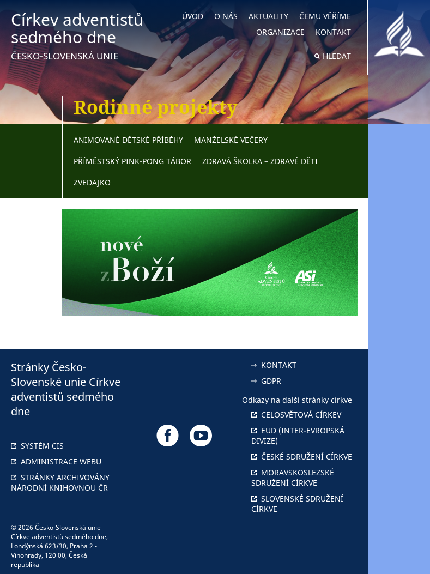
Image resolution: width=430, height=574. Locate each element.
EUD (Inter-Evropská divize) (297, 435)
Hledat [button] (337, 56)
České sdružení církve (301, 456)
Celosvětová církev (296, 414)
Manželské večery (231, 140)
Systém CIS (37, 445)
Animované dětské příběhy (128, 140)
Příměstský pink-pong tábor (132, 161)
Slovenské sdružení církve (297, 503)
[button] (399, 287)
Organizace (280, 32)
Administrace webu (56, 461)
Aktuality (268, 16)
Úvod (192, 16)
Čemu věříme (325, 16)
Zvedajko (92, 182)
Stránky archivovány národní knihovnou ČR (60, 482)
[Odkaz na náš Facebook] (167, 435)
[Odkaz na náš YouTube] (201, 435)
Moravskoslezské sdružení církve (292, 477)
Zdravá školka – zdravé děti (260, 161)
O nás (226, 16)
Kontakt (333, 32)
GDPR (266, 381)
